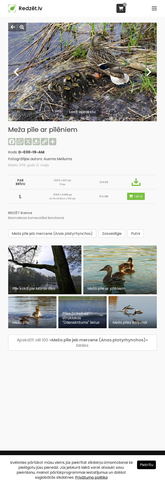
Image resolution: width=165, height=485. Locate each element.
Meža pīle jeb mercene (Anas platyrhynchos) (52, 233)
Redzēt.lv (30, 8)
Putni (135, 233)
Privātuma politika (91, 477)
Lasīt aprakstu (82, 111)
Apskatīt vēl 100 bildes (82, 342)
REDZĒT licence (20, 213)
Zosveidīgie (112, 233)
